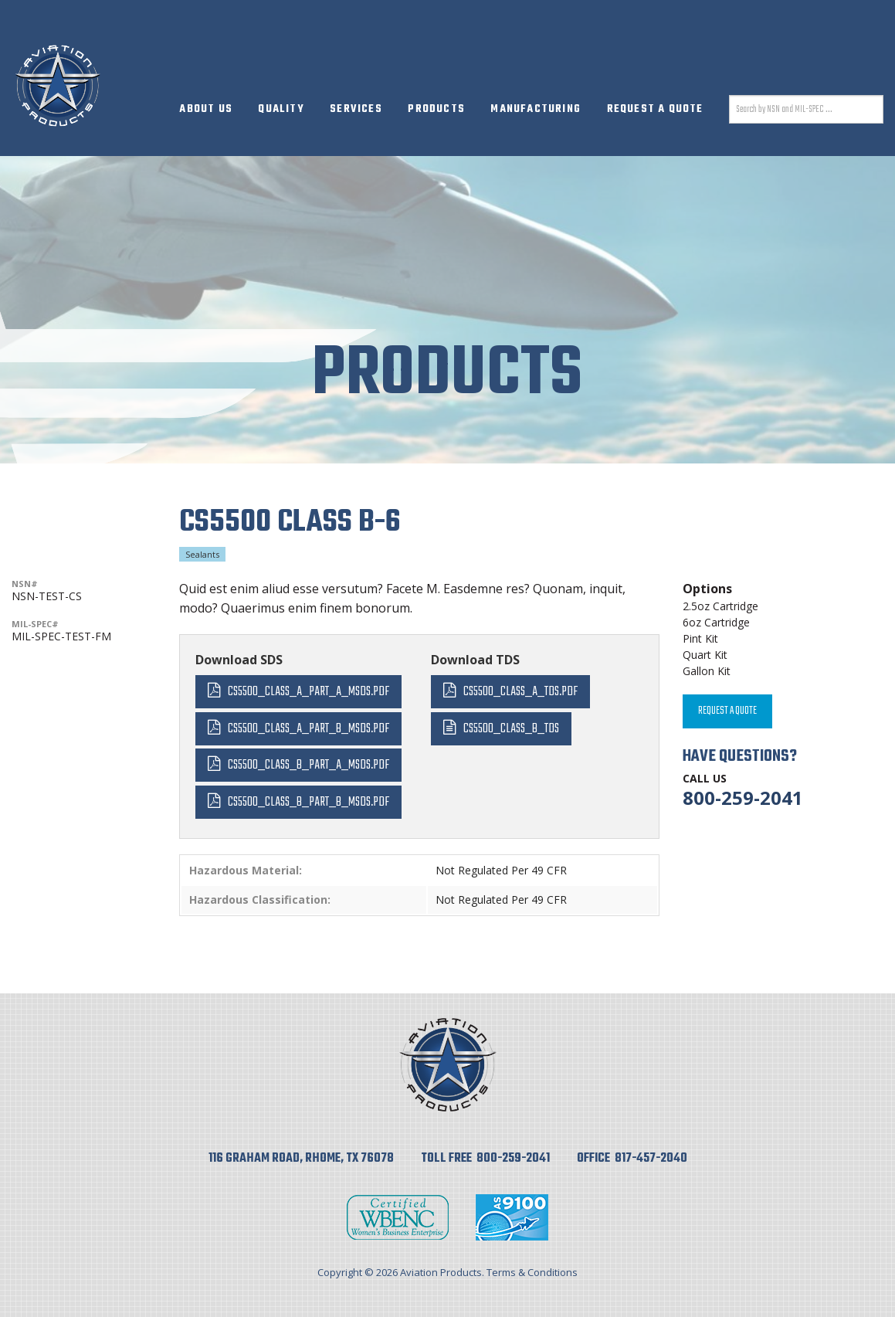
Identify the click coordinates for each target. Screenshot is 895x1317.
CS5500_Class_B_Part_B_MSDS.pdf (308, 802)
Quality (280, 109)
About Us (205, 109)
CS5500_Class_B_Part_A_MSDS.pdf (308, 765)
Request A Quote (655, 109)
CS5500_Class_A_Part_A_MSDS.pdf (308, 691)
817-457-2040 (651, 1159)
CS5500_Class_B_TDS (511, 728)
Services (356, 109)
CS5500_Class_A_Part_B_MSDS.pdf (308, 728)
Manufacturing (535, 109)
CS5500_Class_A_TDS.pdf (520, 691)
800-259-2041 (743, 797)
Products (436, 109)
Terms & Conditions (532, 1272)
